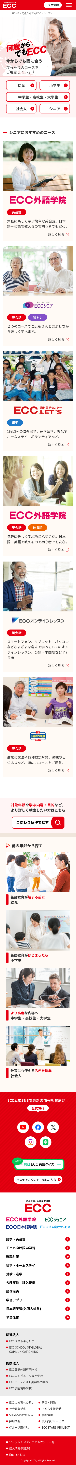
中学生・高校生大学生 (38, 97)
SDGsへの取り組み (21, 1415)
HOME (15, 13)
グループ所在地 (19, 1427)
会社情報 (47, 1415)
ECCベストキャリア (21, 1341)
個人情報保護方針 (20, 1448)
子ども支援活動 (51, 1409)
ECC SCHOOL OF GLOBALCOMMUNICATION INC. (25, 1349)
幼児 (21, 85)
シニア (54, 108)
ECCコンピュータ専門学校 (26, 1376)
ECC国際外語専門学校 (23, 1369)
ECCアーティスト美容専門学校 (28, 1382)
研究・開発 (49, 1402)
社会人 (21, 108)
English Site (17, 1455)
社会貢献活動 (17, 1409)
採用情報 (53, 5)
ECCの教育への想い (21, 1402)
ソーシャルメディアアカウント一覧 (31, 1442)
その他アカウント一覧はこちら (36, 1180)
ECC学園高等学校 (20, 1388)
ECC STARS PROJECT (56, 1427)
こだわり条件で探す (32, 822)
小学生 (54, 85)
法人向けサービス (53, 1421)
